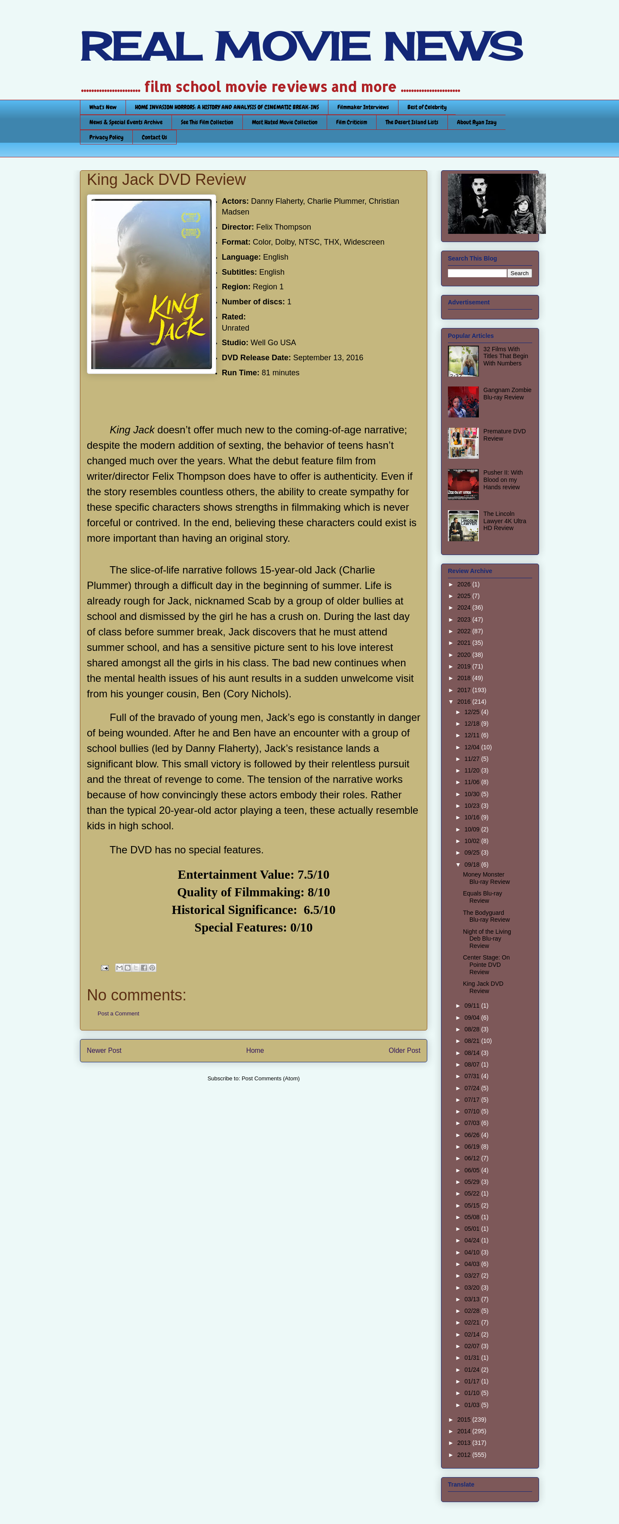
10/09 (472, 829)
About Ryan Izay (476, 122)
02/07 (472, 1346)
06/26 (472, 1135)
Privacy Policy (106, 137)
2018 (464, 678)
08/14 (472, 1052)
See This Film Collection (207, 122)
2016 (464, 701)
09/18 (472, 864)
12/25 (472, 711)
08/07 (472, 1064)
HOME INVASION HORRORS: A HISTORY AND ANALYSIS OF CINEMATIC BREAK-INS (227, 107)
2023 (464, 619)
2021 (464, 642)
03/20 (472, 1287)
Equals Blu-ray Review (482, 897)
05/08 (472, 1217)
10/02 (472, 840)
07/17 (472, 1099)
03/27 (472, 1275)
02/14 (472, 1334)
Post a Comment (118, 1013)
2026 (464, 584)
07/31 (472, 1076)
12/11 (472, 735)
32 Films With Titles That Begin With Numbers (506, 356)
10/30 (472, 794)
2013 (464, 1442)
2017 (464, 690)
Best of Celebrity (427, 107)
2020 (464, 654)
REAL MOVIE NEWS (301, 46)
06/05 (472, 1170)
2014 (464, 1431)
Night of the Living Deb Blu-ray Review (487, 939)
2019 (464, 666)
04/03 (472, 1263)
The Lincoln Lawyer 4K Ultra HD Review (505, 521)
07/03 (472, 1122)
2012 (464, 1454)
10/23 (472, 805)
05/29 (472, 1181)
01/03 (472, 1404)
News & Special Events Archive (125, 122)
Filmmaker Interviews (363, 107)
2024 (464, 607)
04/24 (472, 1240)
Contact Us (154, 137)
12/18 (472, 723)
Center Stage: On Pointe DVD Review (486, 964)
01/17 (472, 1381)
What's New (102, 107)
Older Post (404, 1050)
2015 (464, 1419)
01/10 (472, 1392)
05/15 (472, 1205)
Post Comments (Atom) (271, 1078)
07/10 (472, 1111)
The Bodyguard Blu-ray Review (486, 916)
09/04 (472, 1017)
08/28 (472, 1029)
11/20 (472, 770)
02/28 (472, 1310)
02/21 (472, 1322)
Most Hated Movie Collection (285, 122)
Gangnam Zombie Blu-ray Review (508, 393)
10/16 (472, 817)
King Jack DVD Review (483, 987)
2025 (464, 595)
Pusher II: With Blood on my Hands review (503, 480)
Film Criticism (351, 122)
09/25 (472, 852)
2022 (464, 631)
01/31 (472, 1357)
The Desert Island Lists (412, 122)
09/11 (472, 1005)
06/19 (472, 1146)
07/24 (472, 1088)
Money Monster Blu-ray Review (486, 878)
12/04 (472, 747)
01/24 (472, 1369)
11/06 (472, 782)
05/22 (472, 1193)
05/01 (472, 1228)
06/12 (472, 1158)
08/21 (472, 1040)
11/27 (472, 758)
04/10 (472, 1252)
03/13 (472, 1299)
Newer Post (104, 1050)
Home (255, 1050)
